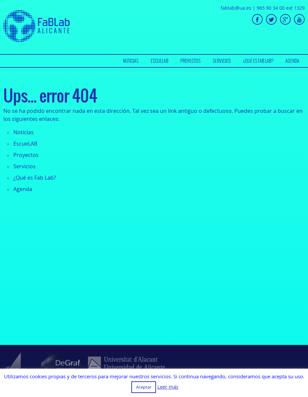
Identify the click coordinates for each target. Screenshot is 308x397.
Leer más (167, 387)
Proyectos (190, 60)
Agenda (292, 60)
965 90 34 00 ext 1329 (281, 8)
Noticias (131, 60)
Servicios (222, 60)
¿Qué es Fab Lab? (258, 60)
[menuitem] (131, 61)
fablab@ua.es (236, 8)
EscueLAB (159, 60)
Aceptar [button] (143, 387)
